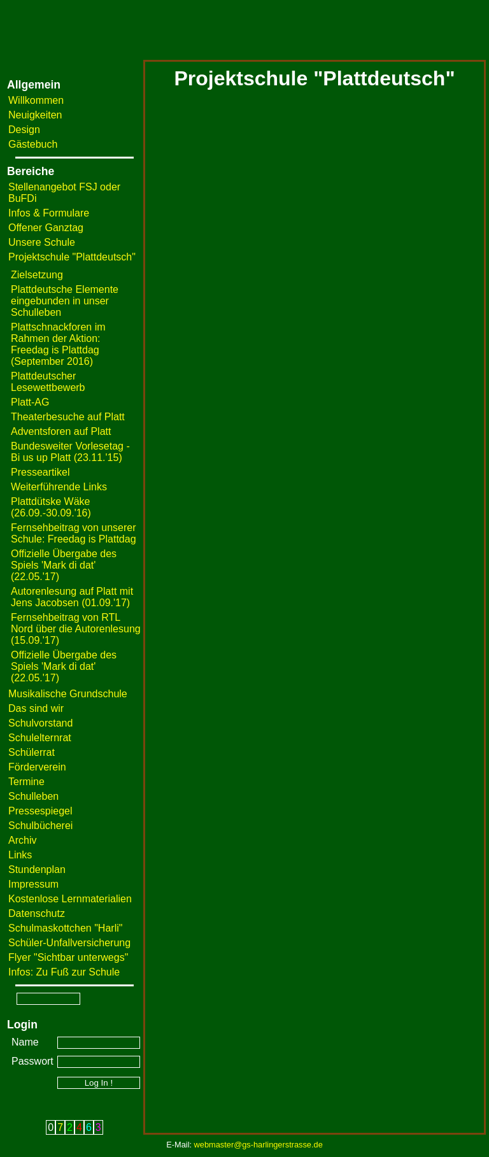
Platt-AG (30, 402)
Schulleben (33, 796)
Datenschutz (36, 913)
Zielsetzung (37, 274)
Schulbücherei (40, 825)
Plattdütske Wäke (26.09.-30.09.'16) (51, 507)
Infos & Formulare (48, 213)
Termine (26, 781)
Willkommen (36, 100)
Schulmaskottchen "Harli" (65, 928)
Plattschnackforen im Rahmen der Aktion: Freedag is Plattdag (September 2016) (58, 344)
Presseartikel (40, 472)
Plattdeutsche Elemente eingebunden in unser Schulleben (64, 301)
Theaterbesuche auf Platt (68, 416)
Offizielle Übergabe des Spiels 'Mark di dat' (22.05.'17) (64, 565)
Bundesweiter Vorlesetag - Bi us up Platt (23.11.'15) (70, 452)
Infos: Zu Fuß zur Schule (64, 972)
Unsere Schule (41, 242)
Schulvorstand (40, 723)
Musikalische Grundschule (67, 693)
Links (20, 854)
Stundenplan (37, 869)
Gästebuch (32, 144)
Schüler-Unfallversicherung (69, 942)
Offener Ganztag (45, 227)
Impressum (33, 884)
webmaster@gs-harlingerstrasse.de (258, 1144)
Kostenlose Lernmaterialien (70, 898)
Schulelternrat (39, 737)
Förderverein (37, 767)
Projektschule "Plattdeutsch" (72, 257)
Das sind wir (36, 708)
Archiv (22, 840)
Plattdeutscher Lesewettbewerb (48, 382)
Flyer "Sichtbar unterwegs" (68, 957)
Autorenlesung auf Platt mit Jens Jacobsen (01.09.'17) (72, 597)
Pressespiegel (40, 811)
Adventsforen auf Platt (61, 431)
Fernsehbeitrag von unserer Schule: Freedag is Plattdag (73, 533)
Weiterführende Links (59, 486)
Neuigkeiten (35, 115)
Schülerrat (31, 752)
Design (24, 129)
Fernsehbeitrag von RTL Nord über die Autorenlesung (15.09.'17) (76, 629)
